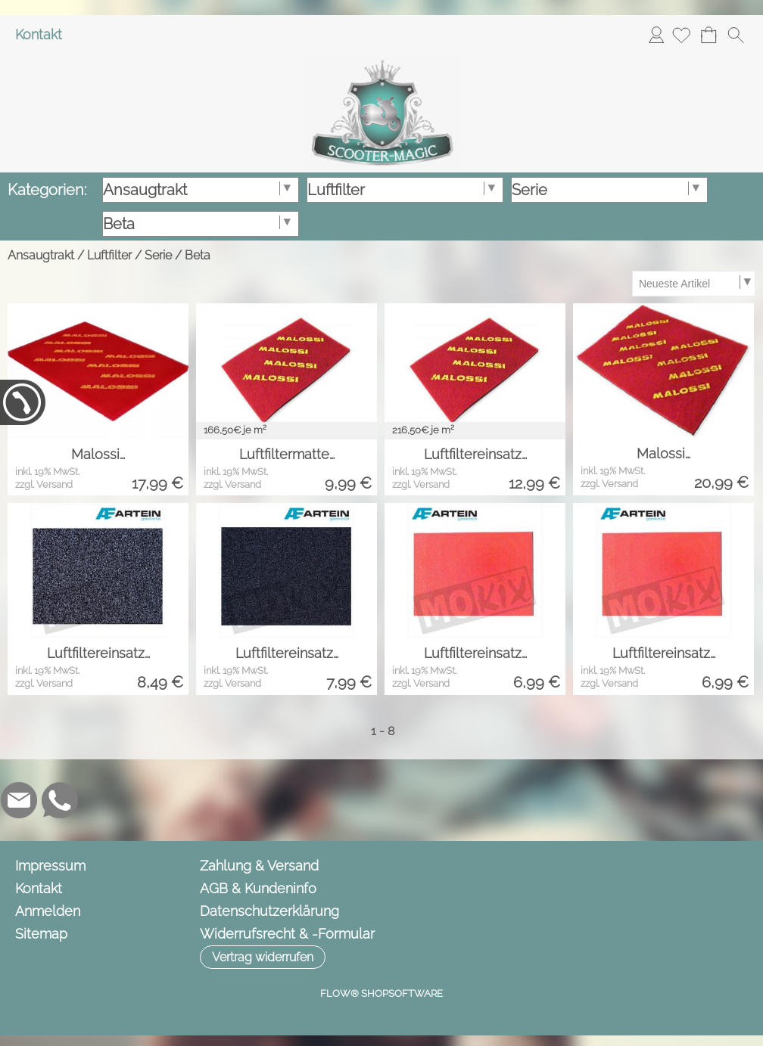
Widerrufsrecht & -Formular (287, 934)
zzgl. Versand (44, 484)
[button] (736, 35)
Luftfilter (109, 255)
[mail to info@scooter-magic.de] (19, 800)
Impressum (50, 866)
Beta (197, 255)
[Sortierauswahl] (693, 283)
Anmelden (656, 34)
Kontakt (38, 34)
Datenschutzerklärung (269, 911)
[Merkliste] (681, 35)
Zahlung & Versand (259, 866)
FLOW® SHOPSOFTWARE (381, 993)
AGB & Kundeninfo (258, 888)
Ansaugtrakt (41, 255)
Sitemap (41, 934)
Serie (158, 255)
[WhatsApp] (60, 800)
